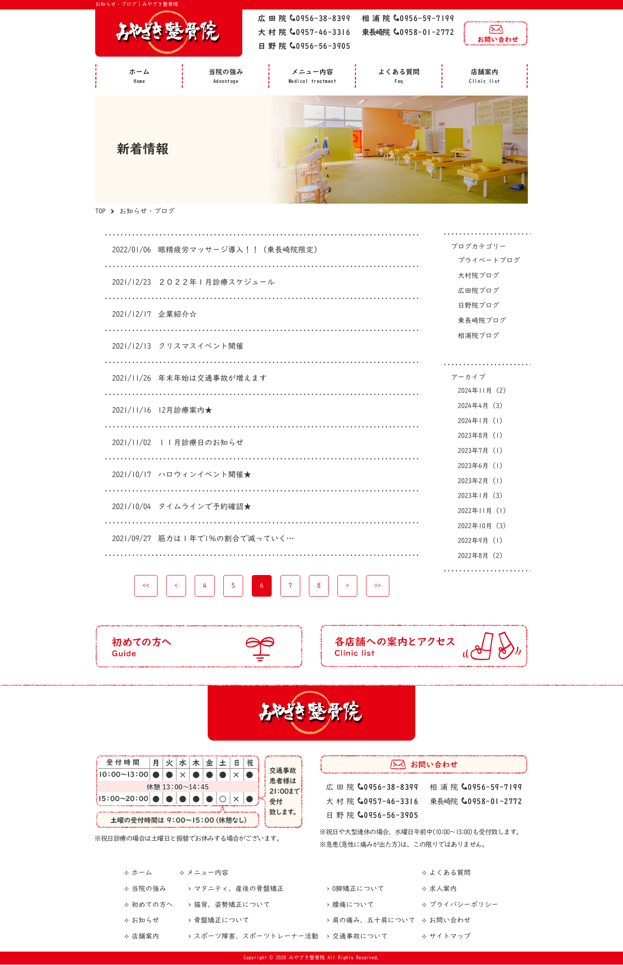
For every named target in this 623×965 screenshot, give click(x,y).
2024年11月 (482, 391)
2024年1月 (480, 421)
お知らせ (145, 921)
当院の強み (149, 890)
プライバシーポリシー (463, 905)
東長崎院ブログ (482, 321)
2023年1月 (480, 496)
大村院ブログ (478, 276)
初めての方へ (152, 905)
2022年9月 (480, 542)
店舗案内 (145, 937)
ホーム (142, 874)
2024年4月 (480, 406)
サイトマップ (450, 937)
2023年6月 (480, 466)
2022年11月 (482, 511)
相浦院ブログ (478, 336)
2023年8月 (480, 436)
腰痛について (353, 905)
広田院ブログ (478, 291)
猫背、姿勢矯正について (232, 905)
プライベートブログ (489, 261)
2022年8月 (480, 557)
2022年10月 (482, 526)
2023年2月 (480, 482)
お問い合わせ (450, 921)
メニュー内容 (207, 874)
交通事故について (360, 937)
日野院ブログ (478, 306)
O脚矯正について (358, 890)
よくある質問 (450, 874)
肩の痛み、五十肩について (373, 921)
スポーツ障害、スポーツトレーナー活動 (256, 937)
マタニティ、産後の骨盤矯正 (239, 890)
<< (145, 586)
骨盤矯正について (221, 921)
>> (377, 586)
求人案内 (443, 890)
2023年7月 (480, 451)
